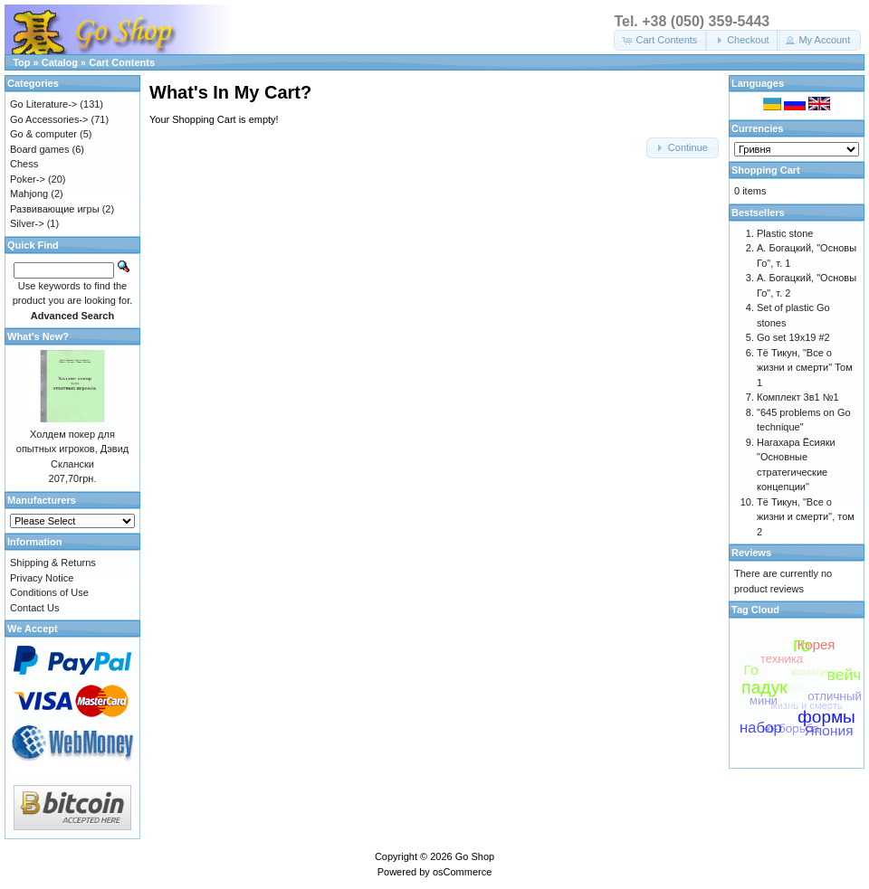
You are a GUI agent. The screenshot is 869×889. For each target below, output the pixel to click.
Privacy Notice (41, 577)
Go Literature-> (43, 104)
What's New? (38, 336)
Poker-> (27, 179)
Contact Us (34, 607)
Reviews (751, 552)
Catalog (60, 62)
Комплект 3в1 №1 (798, 397)
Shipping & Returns (53, 562)
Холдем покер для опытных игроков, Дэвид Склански (72, 449)
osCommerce (462, 871)
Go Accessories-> (49, 119)
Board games (39, 149)
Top (21, 62)
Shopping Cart (765, 170)
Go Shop (474, 856)
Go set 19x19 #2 (793, 337)
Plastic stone (785, 233)
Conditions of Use (49, 592)
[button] (661, 40)
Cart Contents (122, 62)
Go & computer (43, 133)
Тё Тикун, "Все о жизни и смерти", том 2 (806, 517)
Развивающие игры (55, 208)
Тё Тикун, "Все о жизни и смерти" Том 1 (805, 367)
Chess (24, 163)
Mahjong (29, 193)
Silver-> (27, 223)
